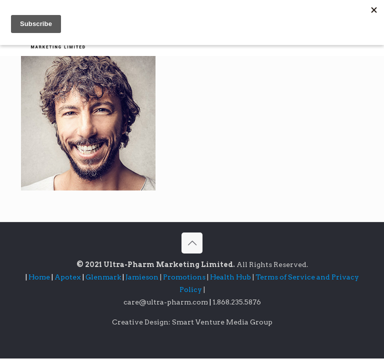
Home (39, 277)
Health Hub (231, 277)
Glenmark (104, 277)
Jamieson (143, 277)
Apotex (70, 277)
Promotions (185, 277)
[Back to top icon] (192, 243)
